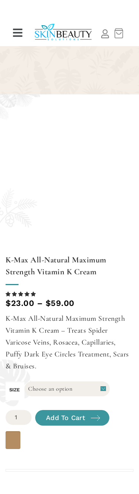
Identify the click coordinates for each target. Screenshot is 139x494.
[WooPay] (13, 440)
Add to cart (65, 418)
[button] (18, 33)
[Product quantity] (19, 417)
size (14, 390)
